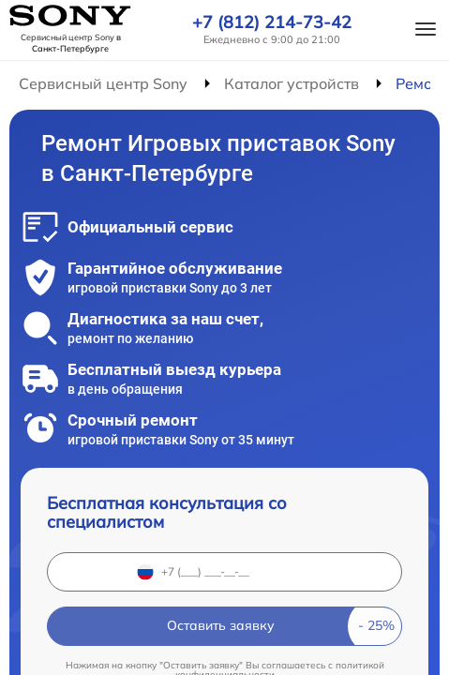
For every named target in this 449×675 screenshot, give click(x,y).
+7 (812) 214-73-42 (272, 22)
